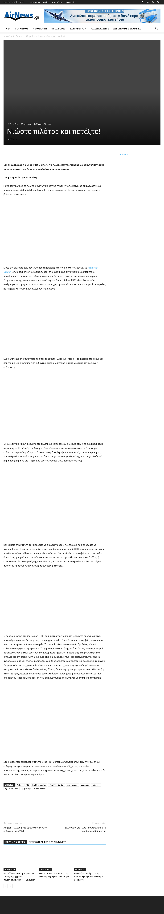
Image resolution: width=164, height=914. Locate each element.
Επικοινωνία (70, 2)
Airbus (19, 785)
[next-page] (11, 886)
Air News (123, 154)
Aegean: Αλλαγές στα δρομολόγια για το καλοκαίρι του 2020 (25, 829)
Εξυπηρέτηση (78, 28)
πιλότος (95, 785)
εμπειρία (85, 785)
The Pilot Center (56, 785)
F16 (27, 785)
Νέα (8, 28)
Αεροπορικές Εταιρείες (39, 2)
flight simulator (39, 785)
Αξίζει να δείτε (100, 28)
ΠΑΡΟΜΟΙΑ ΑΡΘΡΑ (15, 842)
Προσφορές (58, 28)
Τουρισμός (21, 28)
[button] (156, 28)
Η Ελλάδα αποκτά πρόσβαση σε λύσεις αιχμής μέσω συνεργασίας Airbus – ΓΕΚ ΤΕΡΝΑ (19, 876)
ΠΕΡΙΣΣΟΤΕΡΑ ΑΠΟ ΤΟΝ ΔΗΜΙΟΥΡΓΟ (47, 842)
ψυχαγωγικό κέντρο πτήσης (34, 789)
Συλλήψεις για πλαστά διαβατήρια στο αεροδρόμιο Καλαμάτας (85, 829)
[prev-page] (6, 886)
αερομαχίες (72, 785)
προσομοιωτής (11, 789)
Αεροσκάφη (57, 2)
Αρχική (7, 36)
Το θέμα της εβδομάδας (24, 36)
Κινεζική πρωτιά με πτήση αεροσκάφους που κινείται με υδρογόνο (88, 876)
